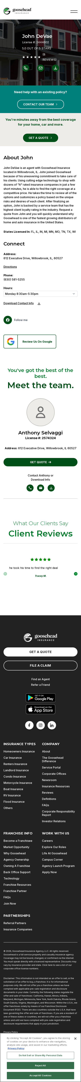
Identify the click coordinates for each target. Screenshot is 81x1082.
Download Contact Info (19, 303)
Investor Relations (54, 821)
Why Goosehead (15, 853)
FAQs (45, 805)
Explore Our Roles (54, 847)
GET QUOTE (40, 462)
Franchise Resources (17, 884)
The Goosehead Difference (52, 759)
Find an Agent (40, 679)
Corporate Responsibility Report (58, 813)
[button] (73, 11)
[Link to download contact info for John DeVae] (55, 68)
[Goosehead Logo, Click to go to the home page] (18, 11)
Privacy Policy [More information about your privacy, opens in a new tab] (16, 1048)
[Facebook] (16, 320)
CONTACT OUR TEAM (40, 104)
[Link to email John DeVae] (40, 68)
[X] (40, 725)
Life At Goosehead (54, 853)
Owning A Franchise (17, 866)
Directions (10, 266)
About (46, 751)
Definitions (49, 799)
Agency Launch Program (58, 866)
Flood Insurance (14, 801)
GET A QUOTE (41, 138)
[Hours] (40, 294)
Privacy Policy (11, 1032)
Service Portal (51, 767)
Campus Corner (52, 859)
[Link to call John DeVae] (25, 68)
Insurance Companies (18, 929)
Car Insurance (13, 757)
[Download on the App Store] (40, 709)
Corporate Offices (54, 773)
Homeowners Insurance (19, 751)
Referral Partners (15, 923)
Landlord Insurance (16, 770)
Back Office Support (17, 872)
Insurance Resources (56, 786)
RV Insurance (12, 795)
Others (8, 808)
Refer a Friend (40, 684)
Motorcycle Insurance (18, 783)
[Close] (75, 1038)
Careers (47, 840)
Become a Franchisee (18, 840)
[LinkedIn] (52, 725)
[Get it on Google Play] (40, 697)
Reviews (47, 792)
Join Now (10, 903)
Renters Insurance (15, 764)
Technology (11, 878)
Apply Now (49, 872)
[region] (40, 1057)
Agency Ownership (16, 859)
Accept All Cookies (40, 1075)
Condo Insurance (15, 776)
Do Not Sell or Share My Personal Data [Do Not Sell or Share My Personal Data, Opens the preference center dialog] (40, 1055)
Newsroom (49, 780)
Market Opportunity (16, 847)
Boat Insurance (13, 789)
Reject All (40, 1065)
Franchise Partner (15, 891)
